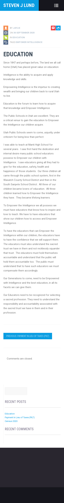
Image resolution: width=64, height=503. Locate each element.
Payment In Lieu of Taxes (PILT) (20, 417)
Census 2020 (11, 421)
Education (18, 37)
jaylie (16, 28)
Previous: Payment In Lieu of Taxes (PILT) (27, 336)
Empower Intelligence (29, 42)
